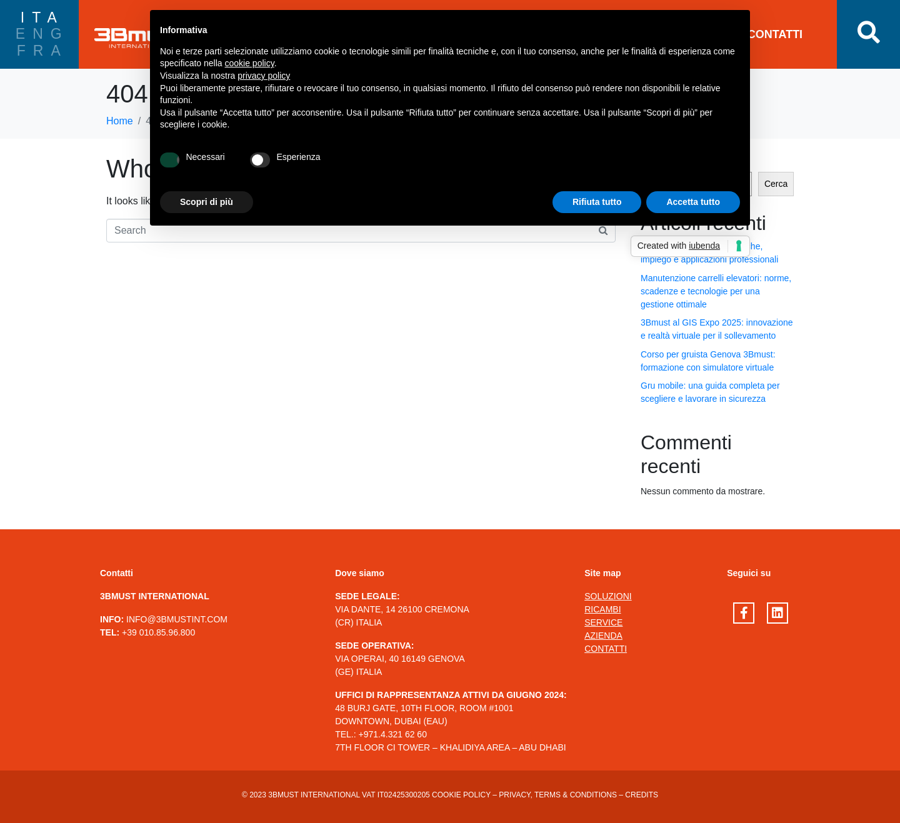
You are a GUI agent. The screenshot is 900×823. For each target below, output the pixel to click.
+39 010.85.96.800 (158, 632)
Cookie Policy (461, 795)
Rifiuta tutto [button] (597, 202)
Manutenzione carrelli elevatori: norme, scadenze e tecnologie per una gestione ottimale (716, 291)
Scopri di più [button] (206, 202)
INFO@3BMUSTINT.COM (177, 619)
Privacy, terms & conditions (558, 795)
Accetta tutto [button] (693, 202)
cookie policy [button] (249, 63)
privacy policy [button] (264, 76)
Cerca (776, 184)
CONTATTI (775, 34)
